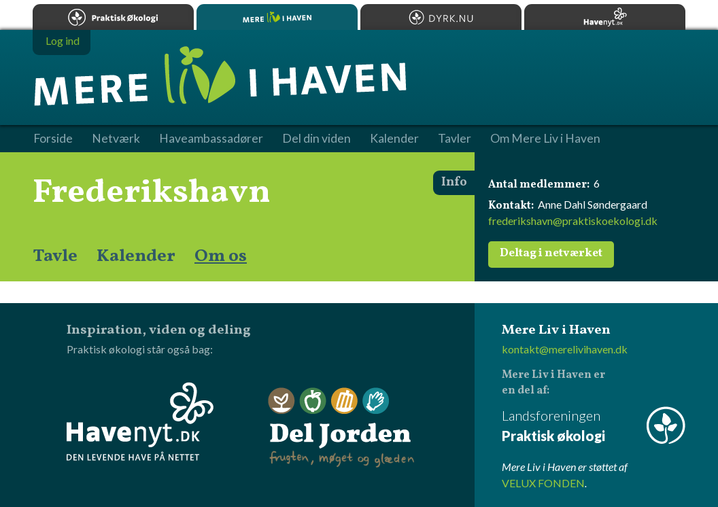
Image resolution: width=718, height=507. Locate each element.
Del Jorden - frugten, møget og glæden (341, 427)
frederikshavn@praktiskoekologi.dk (572, 220)
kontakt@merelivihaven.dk (565, 349)
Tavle (55, 256)
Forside (53, 139)
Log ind (63, 40)
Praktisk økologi (113, 17)
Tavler (454, 139)
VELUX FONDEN (543, 482)
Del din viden (316, 139)
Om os (220, 256)
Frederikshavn (152, 193)
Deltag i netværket (551, 253)
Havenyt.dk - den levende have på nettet (140, 421)
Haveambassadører (211, 139)
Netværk (116, 139)
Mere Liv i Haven (277, 17)
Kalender (136, 256)
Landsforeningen (593, 426)
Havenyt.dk (604, 17)
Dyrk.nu (441, 17)
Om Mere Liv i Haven (545, 139)
